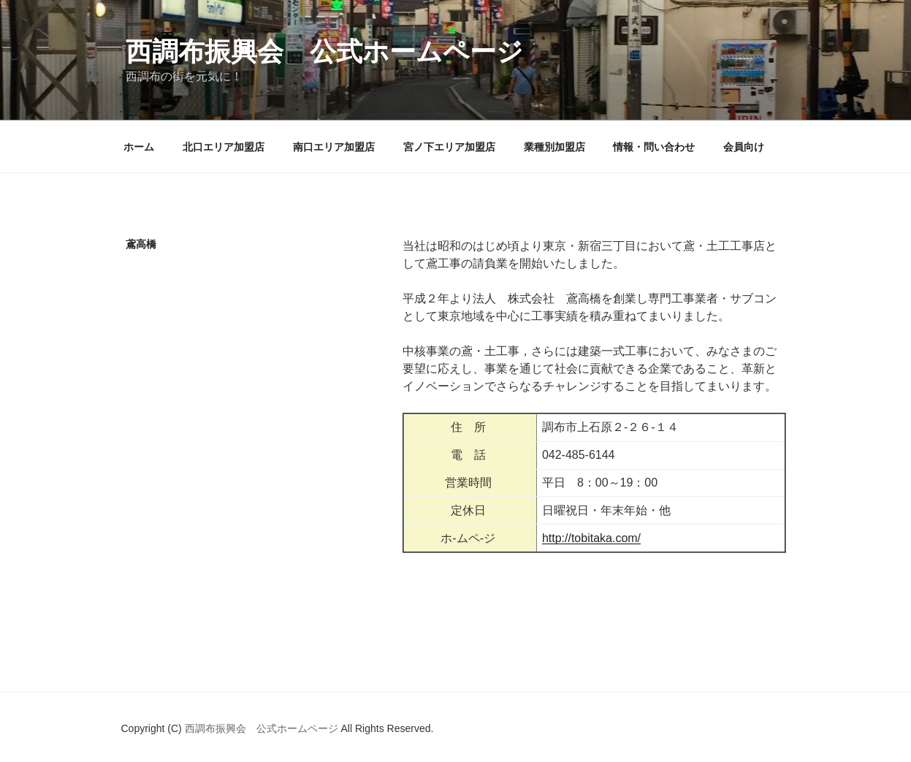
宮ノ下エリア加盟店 (449, 147)
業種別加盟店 (554, 147)
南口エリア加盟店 (334, 147)
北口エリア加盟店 (223, 147)
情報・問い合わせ (654, 147)
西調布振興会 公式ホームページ (324, 51)
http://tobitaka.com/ (591, 538)
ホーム (138, 147)
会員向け (743, 147)
